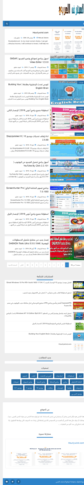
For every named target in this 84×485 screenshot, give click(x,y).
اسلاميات (56, 376)
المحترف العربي (58, 481)
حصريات (76, 388)
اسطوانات (67, 376)
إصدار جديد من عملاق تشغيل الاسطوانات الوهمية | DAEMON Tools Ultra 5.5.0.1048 (26, 241)
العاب (30, 376)
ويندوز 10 (36, 388)
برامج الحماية (51, 382)
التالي (19, 265)
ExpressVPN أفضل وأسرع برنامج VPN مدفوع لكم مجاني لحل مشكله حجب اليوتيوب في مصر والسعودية (36, 304)
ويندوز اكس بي (74, 394)
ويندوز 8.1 (15, 388)
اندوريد (22, 376)
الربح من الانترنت (43, 376)
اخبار (77, 376)
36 (25, 265)
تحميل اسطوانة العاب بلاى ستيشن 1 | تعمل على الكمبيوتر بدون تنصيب (44, 292)
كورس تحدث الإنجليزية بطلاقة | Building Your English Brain (25, 86)
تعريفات (13, 382)
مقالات (47, 388)
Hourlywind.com (38, 32)
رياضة (67, 388)
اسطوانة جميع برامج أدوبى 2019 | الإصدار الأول (25, 213)
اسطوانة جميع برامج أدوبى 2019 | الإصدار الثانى (25, 110)
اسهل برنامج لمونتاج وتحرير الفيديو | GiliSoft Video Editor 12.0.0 (26, 60)
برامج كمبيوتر (24, 382)
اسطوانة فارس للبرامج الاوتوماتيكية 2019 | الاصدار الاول (49, 323)
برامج (62, 382)
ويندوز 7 (26, 388)
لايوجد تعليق (14, 67)
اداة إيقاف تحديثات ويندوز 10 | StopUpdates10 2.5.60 (25, 138)
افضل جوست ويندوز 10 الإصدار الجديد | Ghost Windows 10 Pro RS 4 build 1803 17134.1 (36, 282)
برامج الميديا (38, 382)
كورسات (57, 388)
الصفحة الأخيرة (10, 265)
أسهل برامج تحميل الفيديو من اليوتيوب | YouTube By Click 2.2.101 (28, 163)
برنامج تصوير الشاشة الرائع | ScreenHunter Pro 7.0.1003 (25, 189)
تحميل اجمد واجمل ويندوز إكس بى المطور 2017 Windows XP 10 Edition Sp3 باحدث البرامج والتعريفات (36, 314)
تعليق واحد (14, 37)
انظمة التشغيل (74, 382)
